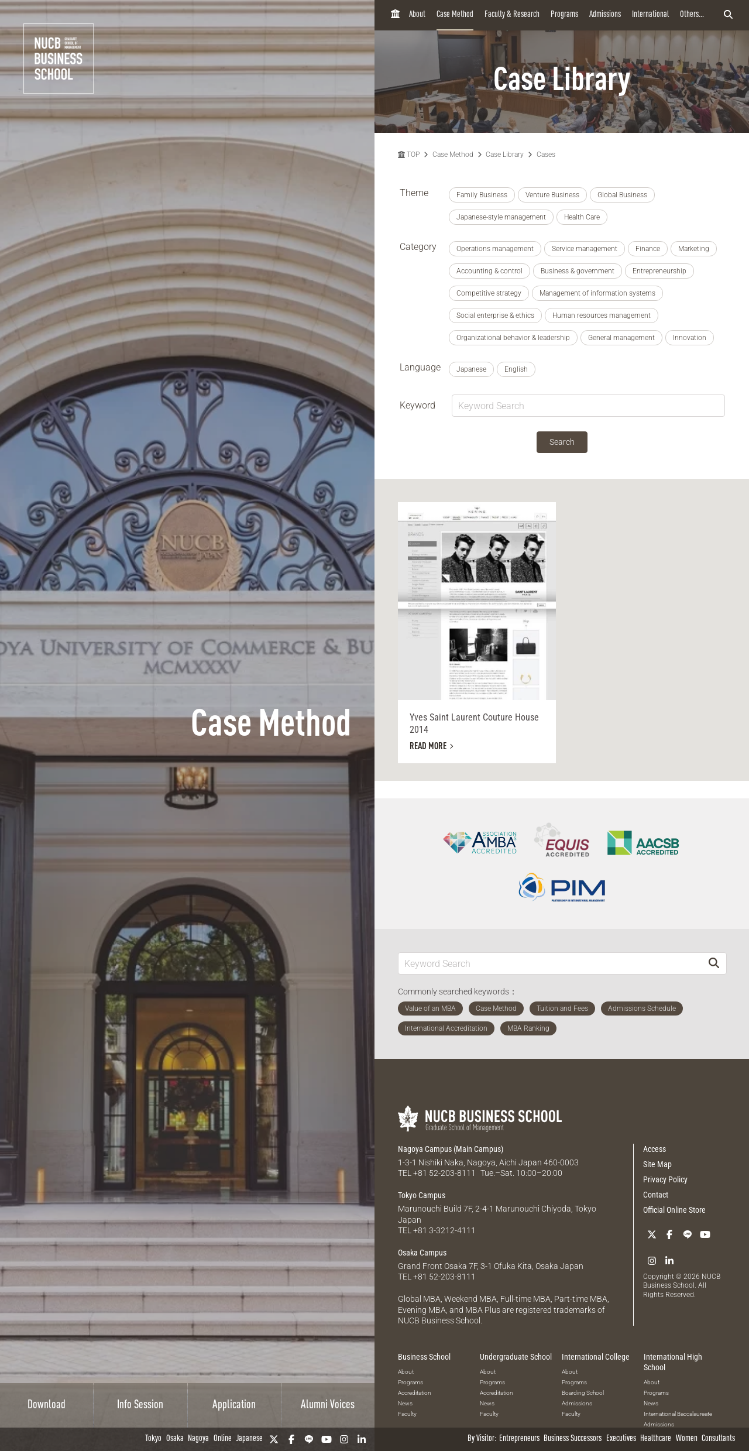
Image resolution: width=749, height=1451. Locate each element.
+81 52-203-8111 (444, 1173)
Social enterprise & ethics (495, 315)
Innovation (689, 338)
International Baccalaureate (678, 1414)
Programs (564, 15)
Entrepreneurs (519, 1439)
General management (621, 338)
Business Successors (573, 1439)
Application (234, 1405)
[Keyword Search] (550, 963)
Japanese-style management (501, 217)
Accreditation (414, 1393)
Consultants (718, 1439)
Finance (647, 249)
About (417, 15)
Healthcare (655, 1439)
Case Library (505, 154)
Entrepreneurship (659, 271)
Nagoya (198, 1439)
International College (596, 1356)
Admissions (605, 15)
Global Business (622, 195)
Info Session (140, 1405)
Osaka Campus (422, 1252)
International (650, 15)
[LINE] (309, 1439)
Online (223, 1439)
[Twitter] (274, 1439)
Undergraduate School (516, 1356)
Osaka (175, 1439)
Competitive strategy (488, 293)
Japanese (249, 1439)
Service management (584, 249)
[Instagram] (344, 1439)
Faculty (407, 1414)
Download (47, 1405)
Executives (621, 1439)
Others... (692, 15)
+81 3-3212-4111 (444, 1230)
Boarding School (583, 1393)
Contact (655, 1194)
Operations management (495, 249)
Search (562, 442)
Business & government (577, 271)
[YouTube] (326, 1439)
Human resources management (601, 315)
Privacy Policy (665, 1179)
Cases (546, 154)
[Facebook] (291, 1439)
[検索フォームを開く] (728, 15)
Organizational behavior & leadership (513, 338)
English (516, 369)
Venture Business (552, 195)
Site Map (657, 1164)
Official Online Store (674, 1210)
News (405, 1403)
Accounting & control (489, 271)
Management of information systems (597, 293)
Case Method (455, 15)
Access (654, 1149)
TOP (409, 154)
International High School (673, 1362)
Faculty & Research (512, 15)
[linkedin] (361, 1439)
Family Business (481, 195)
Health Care (582, 217)
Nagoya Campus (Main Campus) (450, 1149)
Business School (424, 1356)
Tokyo (153, 1439)
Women (687, 1439)
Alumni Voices (328, 1405)
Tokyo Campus (421, 1195)
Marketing (693, 249)
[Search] (714, 963)
